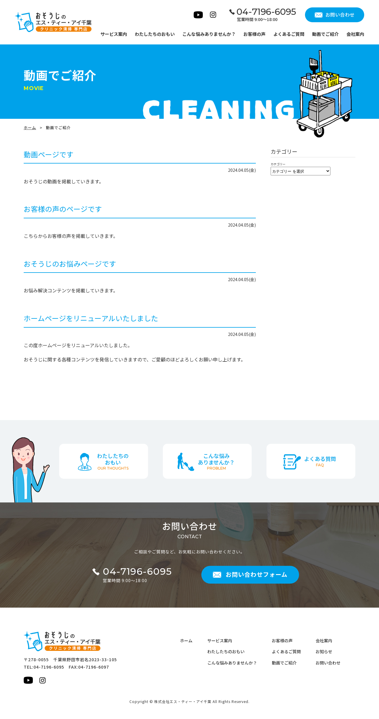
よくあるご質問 (286, 651)
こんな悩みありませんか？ (232, 663)
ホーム (30, 127)
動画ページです (48, 154)
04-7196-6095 (48, 667)
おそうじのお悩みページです (70, 263)
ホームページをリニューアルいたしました (91, 318)
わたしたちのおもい (226, 651)
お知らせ (324, 651)
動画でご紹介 (284, 663)
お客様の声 (282, 640)
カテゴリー (278, 164)
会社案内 (324, 640)
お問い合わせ (328, 663)
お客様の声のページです (63, 209)
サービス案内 (219, 640)
